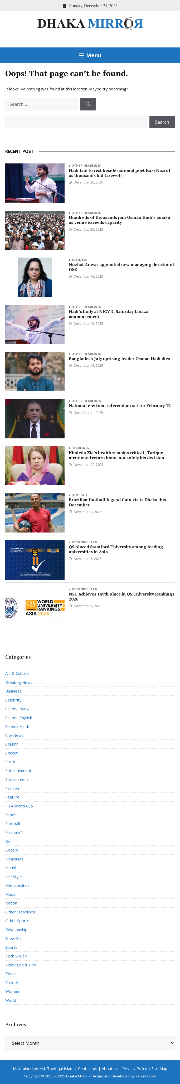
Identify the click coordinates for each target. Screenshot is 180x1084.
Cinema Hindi (17, 726)
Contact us (87, 1068)
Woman (12, 991)
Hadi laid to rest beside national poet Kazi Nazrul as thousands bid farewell (119, 172)
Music (10, 894)
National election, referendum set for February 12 (120, 405)
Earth (10, 761)
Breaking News (19, 682)
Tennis (11, 973)
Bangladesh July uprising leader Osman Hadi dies (119, 358)
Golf (9, 841)
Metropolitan (84, 542)
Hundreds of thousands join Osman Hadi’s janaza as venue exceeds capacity (119, 219)
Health (11, 867)
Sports (11, 947)
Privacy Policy (134, 1068)
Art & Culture (17, 673)
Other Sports (17, 920)
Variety (11, 982)
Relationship (16, 929)
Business (79, 260)
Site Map (159, 1068)
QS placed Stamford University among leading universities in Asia (116, 549)
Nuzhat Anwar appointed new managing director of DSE (121, 267)
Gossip (11, 850)
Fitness (11, 814)
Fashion (12, 788)
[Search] (88, 104)
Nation (11, 903)
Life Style (13, 876)
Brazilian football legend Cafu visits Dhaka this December (117, 502)
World (10, 1000)
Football (79, 495)
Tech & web (16, 956)
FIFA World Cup (19, 806)
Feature (12, 797)
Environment (16, 779)
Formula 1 (14, 832)
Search (162, 122)
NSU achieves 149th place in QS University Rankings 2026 (121, 596)
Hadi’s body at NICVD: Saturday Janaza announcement (108, 313)
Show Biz (13, 938)
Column (11, 744)
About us (110, 1068)
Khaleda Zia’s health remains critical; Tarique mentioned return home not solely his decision (116, 455)
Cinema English (18, 717)
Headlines (80, 448)
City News (14, 735)
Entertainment (18, 770)
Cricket (11, 753)
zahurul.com (146, 1076)
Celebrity (13, 700)
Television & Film (20, 964)
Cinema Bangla (18, 708)
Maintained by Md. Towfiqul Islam (43, 1068)
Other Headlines (86, 165)
